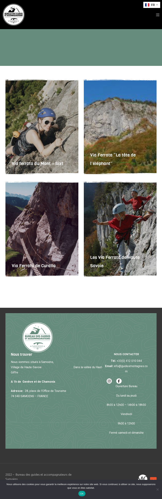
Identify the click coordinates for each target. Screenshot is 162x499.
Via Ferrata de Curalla (34, 266)
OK (82, 493)
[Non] (157, 489)
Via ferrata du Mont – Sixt (37, 163)
